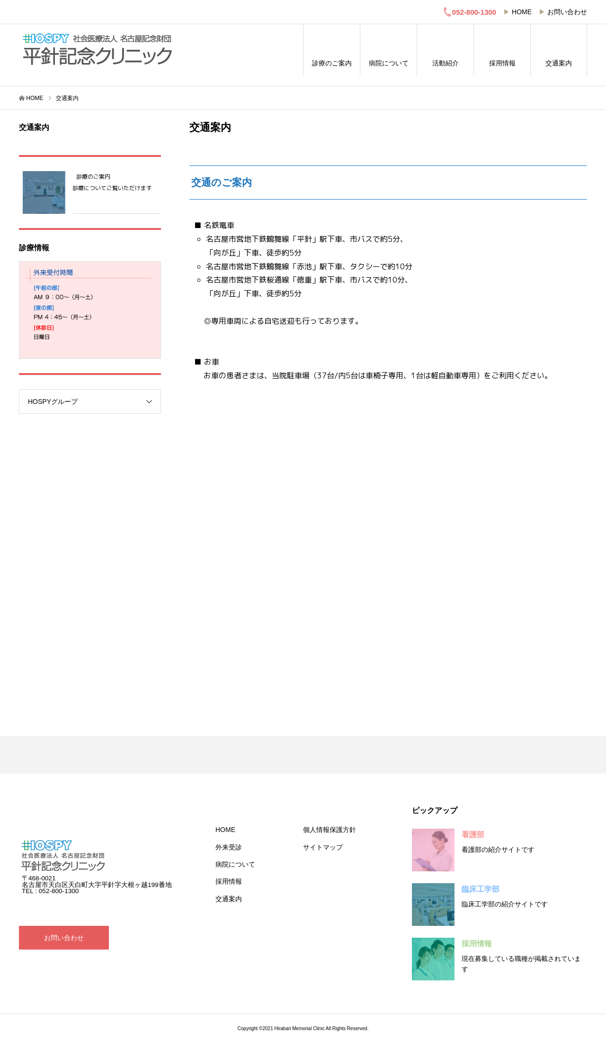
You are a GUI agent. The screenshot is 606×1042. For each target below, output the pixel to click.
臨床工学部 (480, 889)
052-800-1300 (469, 12)
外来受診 (228, 847)
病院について (388, 50)
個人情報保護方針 (329, 829)
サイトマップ (323, 847)
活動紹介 (445, 50)
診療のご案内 (331, 50)
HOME (522, 12)
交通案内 (558, 50)
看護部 (473, 835)
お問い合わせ (567, 12)
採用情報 (502, 50)
